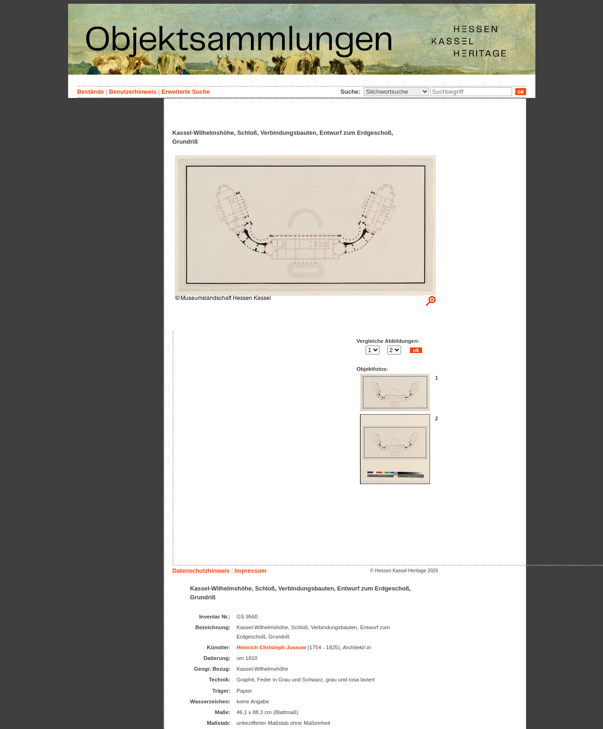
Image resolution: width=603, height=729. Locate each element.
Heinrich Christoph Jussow (271, 647)
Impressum (250, 570)
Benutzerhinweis (133, 91)
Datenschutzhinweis (201, 570)
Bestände (90, 91)
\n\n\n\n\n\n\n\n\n (396, 91)
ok (520, 91)
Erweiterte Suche (185, 91)
